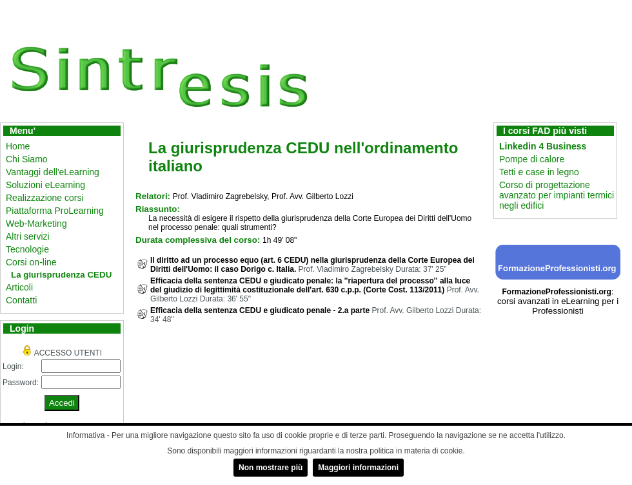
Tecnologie (27, 249)
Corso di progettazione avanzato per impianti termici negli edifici (556, 195)
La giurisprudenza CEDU (61, 275)
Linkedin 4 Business (542, 146)
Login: (13, 366)
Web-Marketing (36, 223)
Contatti (21, 300)
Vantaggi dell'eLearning (52, 172)
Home (18, 146)
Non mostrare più (270, 467)
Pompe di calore (531, 159)
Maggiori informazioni (358, 467)
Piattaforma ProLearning (55, 210)
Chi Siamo (27, 159)
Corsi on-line (31, 262)
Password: (21, 382)
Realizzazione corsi (45, 198)
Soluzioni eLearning (45, 185)
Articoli (19, 287)
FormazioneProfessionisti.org (556, 291)
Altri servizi (28, 236)
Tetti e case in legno (539, 172)
